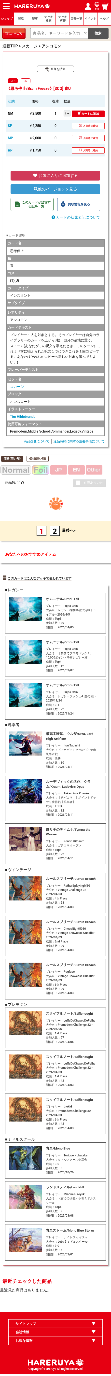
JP (12, 81)
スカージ (17, 387)
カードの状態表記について (76, 217)
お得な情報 (24, 1343)
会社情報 (22, 1334)
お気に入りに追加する (55, 175)
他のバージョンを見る (55, 189)
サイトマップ (25, 1326)
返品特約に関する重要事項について (79, 441)
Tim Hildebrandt (22, 417)
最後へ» (69, 530)
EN (25, 81)
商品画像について (36, 441)
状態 (11, 101)
